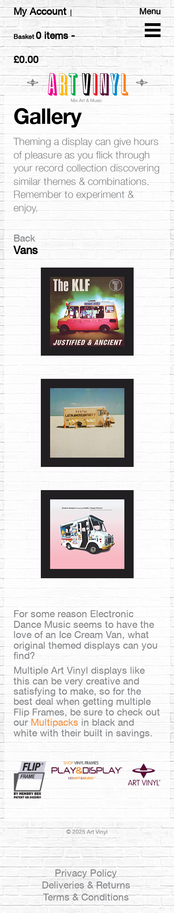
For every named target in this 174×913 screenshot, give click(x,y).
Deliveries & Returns (86, 885)
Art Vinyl (87, 87)
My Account (39, 11)
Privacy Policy (86, 873)
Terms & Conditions (86, 897)
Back (24, 238)
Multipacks (54, 722)
